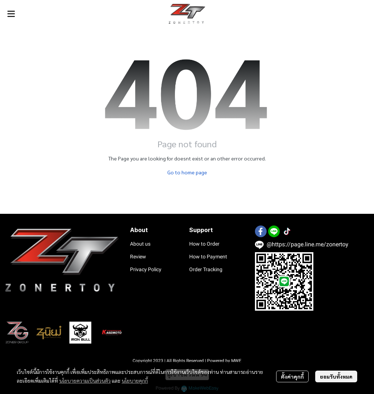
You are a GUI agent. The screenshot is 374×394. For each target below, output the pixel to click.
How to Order (204, 244)
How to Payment (208, 256)
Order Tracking (205, 269)
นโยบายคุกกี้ (135, 380)
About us (140, 244)
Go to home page (187, 172)
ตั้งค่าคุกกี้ (292, 376)
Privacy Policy (145, 269)
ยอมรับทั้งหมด (336, 376)
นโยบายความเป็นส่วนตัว (85, 380)
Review (138, 256)
